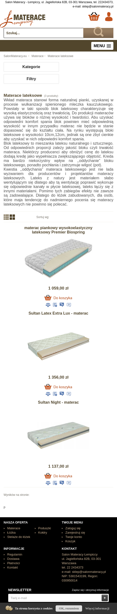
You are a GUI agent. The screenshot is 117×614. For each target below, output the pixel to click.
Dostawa (13, 559)
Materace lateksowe (60, 56)
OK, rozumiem (69, 608)
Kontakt (12, 567)
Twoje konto (73, 537)
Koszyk (70, 541)
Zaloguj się (72, 528)
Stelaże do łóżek (18, 537)
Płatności (13, 563)
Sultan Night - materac (58, 402)
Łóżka (11, 532)
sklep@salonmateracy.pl (97, 6)
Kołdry (42, 532)
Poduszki (44, 528)
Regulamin (14, 554)
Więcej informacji (97, 608)
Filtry (31, 79)
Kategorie (31, 67)
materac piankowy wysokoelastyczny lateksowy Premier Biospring (58, 230)
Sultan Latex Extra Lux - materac (58, 313)
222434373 (105, 2)
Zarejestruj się (75, 532)
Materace (38, 56)
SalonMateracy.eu (15, 56)
